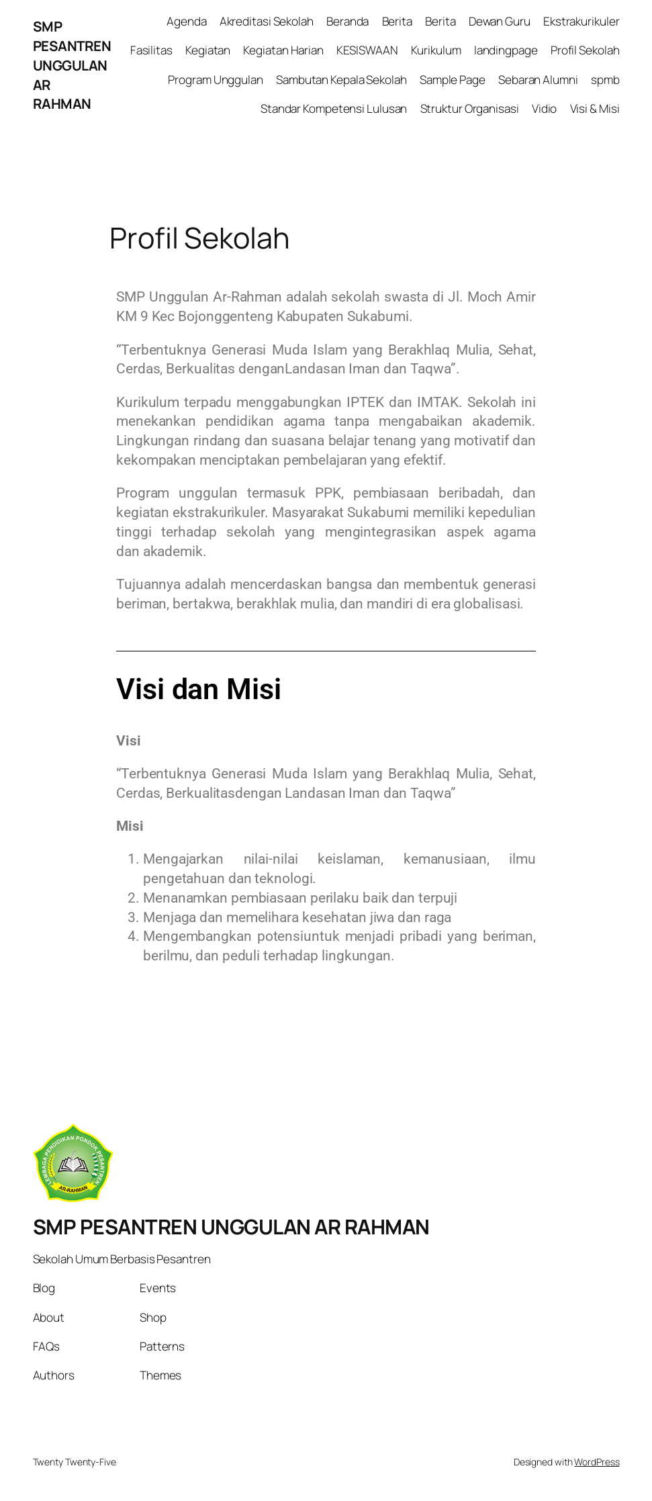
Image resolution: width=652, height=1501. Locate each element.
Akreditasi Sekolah (267, 21)
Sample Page (452, 79)
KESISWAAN (367, 50)
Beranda (347, 21)
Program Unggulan (215, 79)
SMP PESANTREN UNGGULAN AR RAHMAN (72, 65)
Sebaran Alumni (538, 79)
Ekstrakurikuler (581, 21)
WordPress (596, 1461)
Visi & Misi (595, 108)
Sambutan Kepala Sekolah (341, 79)
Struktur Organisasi (469, 108)
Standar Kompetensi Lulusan (334, 108)
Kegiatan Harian (283, 50)
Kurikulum (436, 50)
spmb (605, 79)
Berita (397, 21)
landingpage (506, 50)
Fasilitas (151, 50)
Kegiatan (207, 50)
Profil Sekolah (585, 50)
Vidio (544, 108)
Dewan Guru (499, 21)
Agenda (186, 21)
